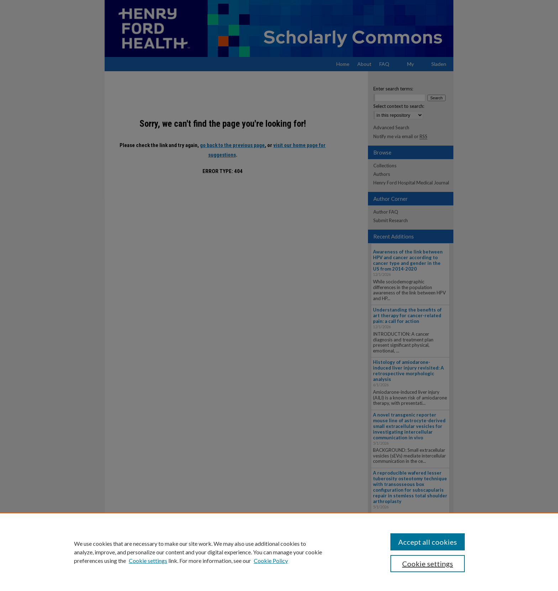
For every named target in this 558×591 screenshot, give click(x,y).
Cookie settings (148, 560)
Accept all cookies (427, 542)
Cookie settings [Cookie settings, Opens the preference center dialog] (427, 563)
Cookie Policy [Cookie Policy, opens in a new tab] (271, 560)
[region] (279, 552)
